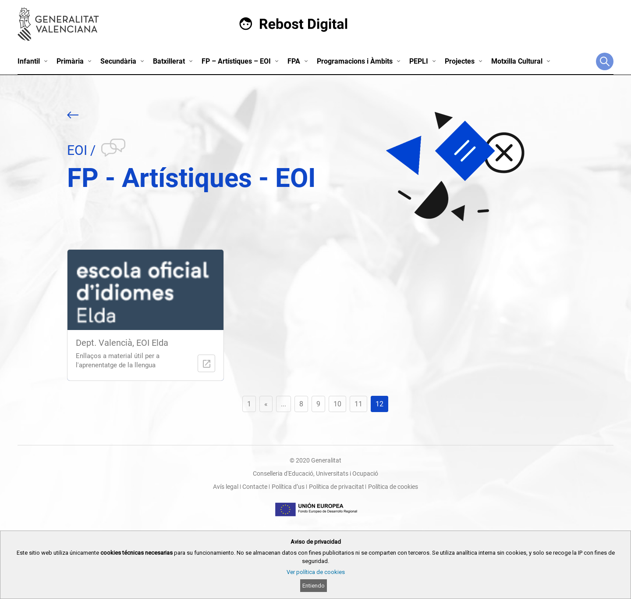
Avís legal (225, 486)
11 (358, 404)
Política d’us (288, 486)
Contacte (254, 486)
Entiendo (313, 585)
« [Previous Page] (266, 404)
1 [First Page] (249, 404)
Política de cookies (393, 486)
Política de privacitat (336, 486)
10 (337, 404)
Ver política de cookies (316, 572)
